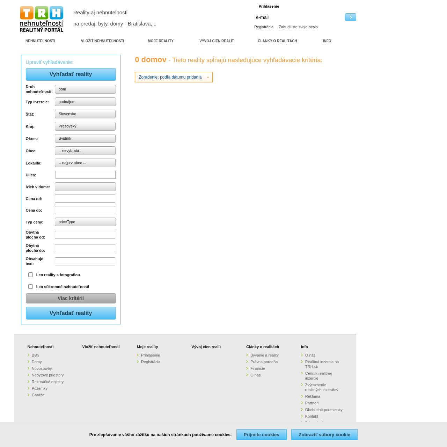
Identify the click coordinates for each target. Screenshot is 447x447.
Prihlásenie (150, 355)
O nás (255, 375)
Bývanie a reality (264, 355)
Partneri (312, 403)
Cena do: (34, 210)
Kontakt (311, 416)
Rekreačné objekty (48, 382)
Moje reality (147, 347)
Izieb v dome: (38, 187)
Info (304, 347)
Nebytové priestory (48, 375)
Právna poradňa (264, 362)
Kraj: (30, 126)
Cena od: (34, 199)
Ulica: (31, 175)
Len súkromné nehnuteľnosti (62, 287)
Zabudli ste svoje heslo (298, 27)
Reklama (312, 396)
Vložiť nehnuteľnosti (100, 347)
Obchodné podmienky (324, 410)
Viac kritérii (71, 298)
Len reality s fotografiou (58, 275)
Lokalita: (34, 163)
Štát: (30, 114)
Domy (37, 362)
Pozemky (39, 388)
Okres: (32, 139)
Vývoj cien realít (206, 347)
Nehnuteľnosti (41, 347)
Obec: (31, 151)
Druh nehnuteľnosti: (39, 89)
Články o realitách (262, 347)
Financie (257, 368)
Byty (35, 355)
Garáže (38, 395)
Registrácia (263, 27)
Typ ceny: (35, 222)
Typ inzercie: (37, 102)
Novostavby (42, 368)
